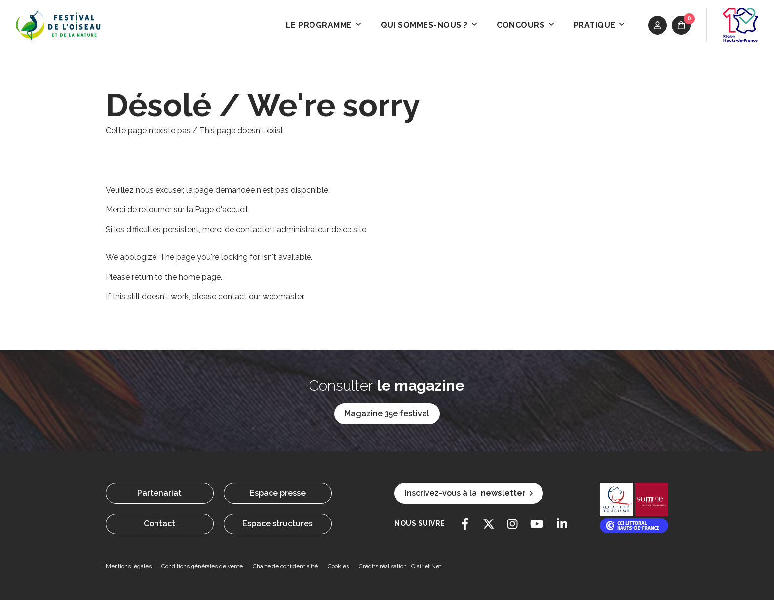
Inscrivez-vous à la (469, 493)
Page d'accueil (221, 209)
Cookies (338, 566)
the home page (193, 276)
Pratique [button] (599, 25)
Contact (159, 523)
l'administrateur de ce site (319, 229)
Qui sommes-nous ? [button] (429, 25)
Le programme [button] (323, 25)
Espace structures (277, 523)
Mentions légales (129, 566)
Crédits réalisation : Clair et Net (400, 566)
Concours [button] (525, 25)
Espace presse (278, 493)
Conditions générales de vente (202, 566)
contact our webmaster (260, 296)
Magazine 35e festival (387, 413)
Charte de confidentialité (285, 566)
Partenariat (159, 493)
